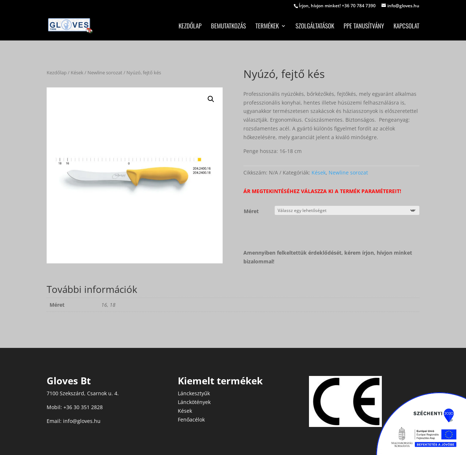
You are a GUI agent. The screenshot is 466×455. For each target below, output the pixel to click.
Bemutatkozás (228, 26)
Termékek (267, 26)
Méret (251, 211)
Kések (77, 72)
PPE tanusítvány (364, 26)
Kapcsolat (406, 26)
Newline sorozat (104, 72)
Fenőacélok (191, 419)
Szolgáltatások (314, 26)
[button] (211, 99)
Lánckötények (194, 402)
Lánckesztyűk (194, 393)
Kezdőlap (190, 26)
